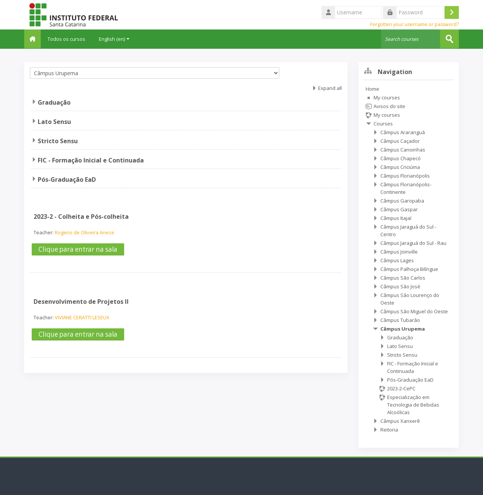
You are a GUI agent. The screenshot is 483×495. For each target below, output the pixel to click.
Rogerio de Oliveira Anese (84, 232)
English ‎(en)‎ (118, 39)
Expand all (330, 87)
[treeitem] (409, 259)
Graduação (54, 102)
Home (372, 88)
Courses (383, 123)
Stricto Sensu (58, 140)
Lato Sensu (54, 121)
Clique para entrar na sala (77, 248)
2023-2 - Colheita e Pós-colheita (81, 216)
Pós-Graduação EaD (67, 179)
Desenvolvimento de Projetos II (81, 301)
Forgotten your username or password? (414, 24)
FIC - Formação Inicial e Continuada (91, 160)
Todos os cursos (71, 39)
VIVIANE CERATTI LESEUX (82, 317)
